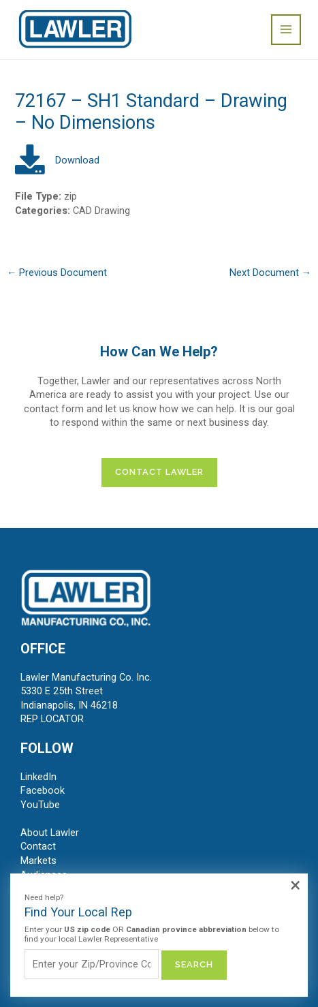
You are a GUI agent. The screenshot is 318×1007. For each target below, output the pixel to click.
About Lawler (49, 832)
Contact (38, 846)
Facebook (42, 790)
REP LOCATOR (52, 719)
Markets (38, 860)
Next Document (270, 272)
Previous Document (57, 272)
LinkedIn (38, 777)
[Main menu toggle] (286, 29)
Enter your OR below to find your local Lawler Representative (152, 934)
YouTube (40, 805)
